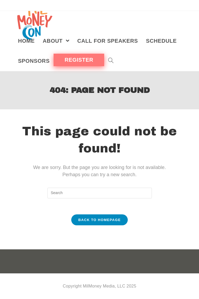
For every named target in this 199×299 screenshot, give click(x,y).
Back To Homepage (99, 220)
